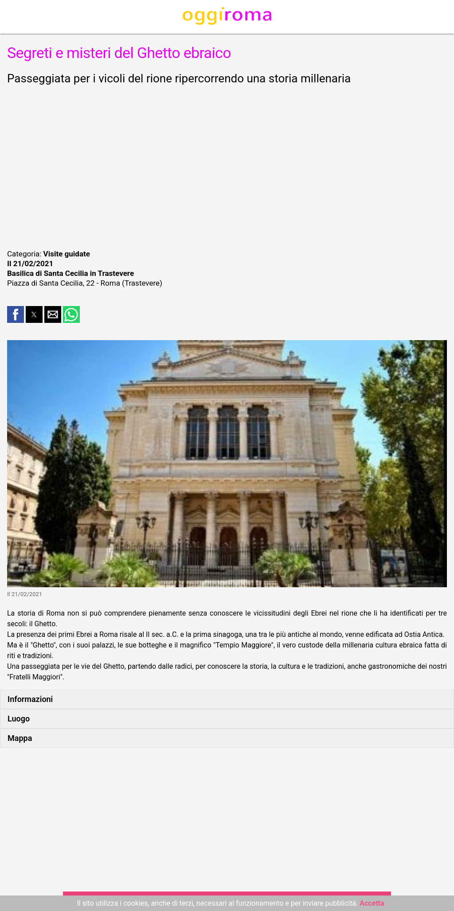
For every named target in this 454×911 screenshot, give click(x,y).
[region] (227, 165)
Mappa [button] (20, 738)
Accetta (372, 903)
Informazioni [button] (30, 699)
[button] (15, 314)
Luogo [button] (19, 718)
